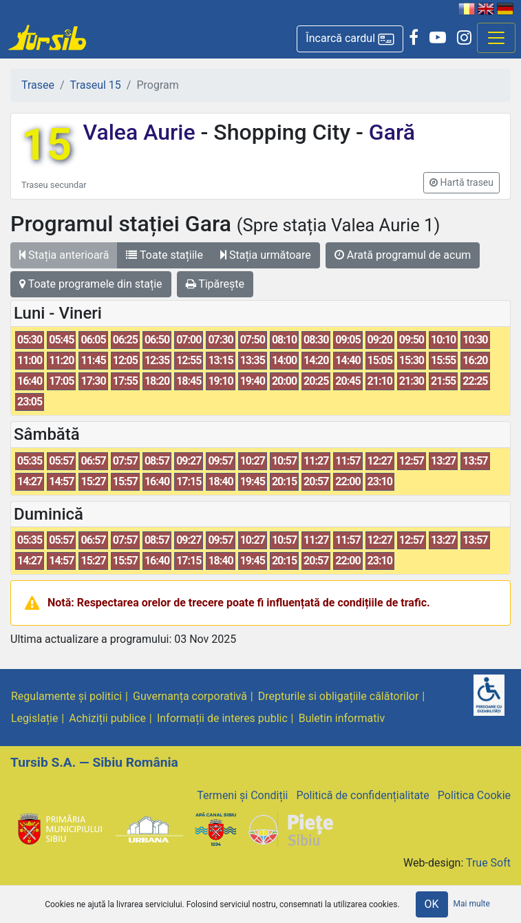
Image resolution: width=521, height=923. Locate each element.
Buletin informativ (342, 718)
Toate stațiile (164, 255)
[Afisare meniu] (496, 38)
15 (46, 145)
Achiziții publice (107, 718)
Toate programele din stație (90, 283)
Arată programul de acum (402, 255)
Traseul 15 (95, 85)
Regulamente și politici (66, 696)
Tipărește (215, 283)
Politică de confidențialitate (362, 795)
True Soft (488, 862)
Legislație (34, 718)
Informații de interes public (222, 718)
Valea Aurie (141, 132)
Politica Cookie (474, 795)
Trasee (37, 85)
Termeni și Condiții (242, 795)
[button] (350, 38)
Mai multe (472, 904)
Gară (389, 132)
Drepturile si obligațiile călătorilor (338, 696)
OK (432, 904)
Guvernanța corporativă (190, 696)
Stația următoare (265, 255)
